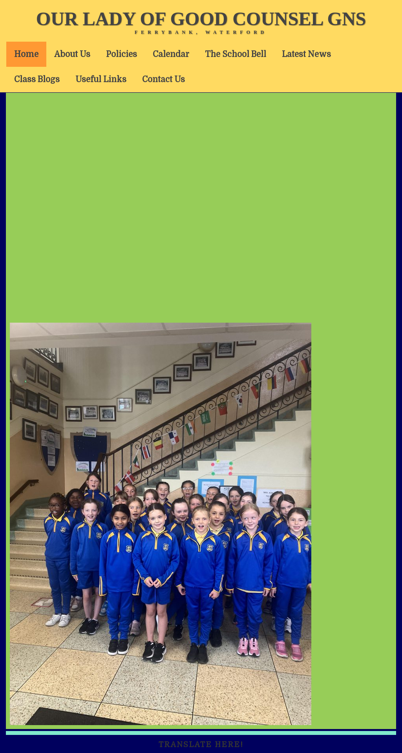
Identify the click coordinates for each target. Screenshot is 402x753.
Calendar (171, 54)
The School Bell (235, 54)
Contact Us (163, 79)
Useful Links (100, 79)
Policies (121, 54)
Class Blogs (37, 79)
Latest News (306, 54)
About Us (72, 54)
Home (26, 54)
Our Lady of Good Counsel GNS (201, 18)
